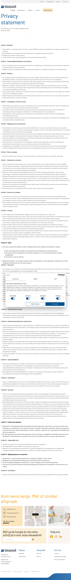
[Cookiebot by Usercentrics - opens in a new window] (59, 275)
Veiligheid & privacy (17, 571)
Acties (54, 6)
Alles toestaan (55, 304)
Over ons (42, 1)
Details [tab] (35, 278)
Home (2, 11)
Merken (47, 6)
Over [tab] (55, 278)
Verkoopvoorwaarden (6, 571)
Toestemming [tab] (15, 278)
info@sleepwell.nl (6, 561)
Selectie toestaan (35, 304)
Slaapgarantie (50, 1)
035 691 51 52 (4, 559)
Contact (58, 1)
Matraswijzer (22, 556)
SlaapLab (21, 553)
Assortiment (38, 6)
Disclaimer (26, 571)
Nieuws (39, 556)
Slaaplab (30, 6)
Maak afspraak (65, 6)
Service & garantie (59, 559)
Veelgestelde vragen (60, 556)
